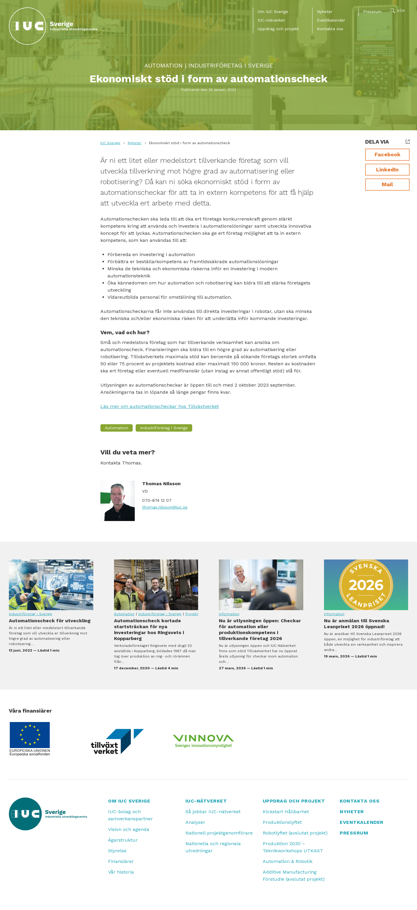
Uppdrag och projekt (278, 28)
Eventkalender (331, 20)
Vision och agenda (128, 829)
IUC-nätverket (271, 20)
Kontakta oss (330, 28)
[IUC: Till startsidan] (53, 26)
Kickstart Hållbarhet (286, 811)
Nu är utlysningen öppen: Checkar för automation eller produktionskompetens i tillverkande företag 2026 (261, 584)
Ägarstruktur (123, 840)
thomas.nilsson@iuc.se (164, 507)
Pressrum (372, 11)
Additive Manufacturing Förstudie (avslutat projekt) (294, 875)
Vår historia (121, 872)
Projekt (191, 614)
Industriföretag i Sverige (230, 65)
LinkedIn (387, 169)
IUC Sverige (110, 143)
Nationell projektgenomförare (219, 833)
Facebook (387, 154)
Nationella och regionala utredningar (213, 847)
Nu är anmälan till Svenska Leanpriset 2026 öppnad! (366, 584)
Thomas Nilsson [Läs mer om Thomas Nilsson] (161, 483)
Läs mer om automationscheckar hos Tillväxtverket (159, 406)
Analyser (195, 822)
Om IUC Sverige (273, 11)
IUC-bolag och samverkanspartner (130, 815)
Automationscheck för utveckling (51, 584)
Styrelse (117, 850)
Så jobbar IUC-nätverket (212, 811)
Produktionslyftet (282, 822)
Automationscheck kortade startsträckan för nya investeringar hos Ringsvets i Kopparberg (156, 584)
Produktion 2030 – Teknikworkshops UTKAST (293, 847)
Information (229, 614)
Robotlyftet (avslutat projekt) (295, 833)
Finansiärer (121, 861)
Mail (387, 184)
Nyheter (324, 11)
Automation (163, 65)
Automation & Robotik (287, 861)
